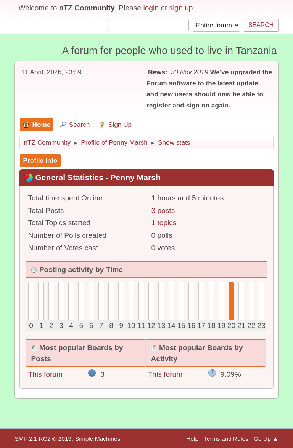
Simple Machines (97, 438)
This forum (45, 374)
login (151, 8)
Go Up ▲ (266, 438)
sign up (181, 8)
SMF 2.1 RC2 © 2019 (42, 438)
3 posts (163, 210)
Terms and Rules (226, 438)
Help (192, 438)
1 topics (163, 223)
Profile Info (40, 160)
